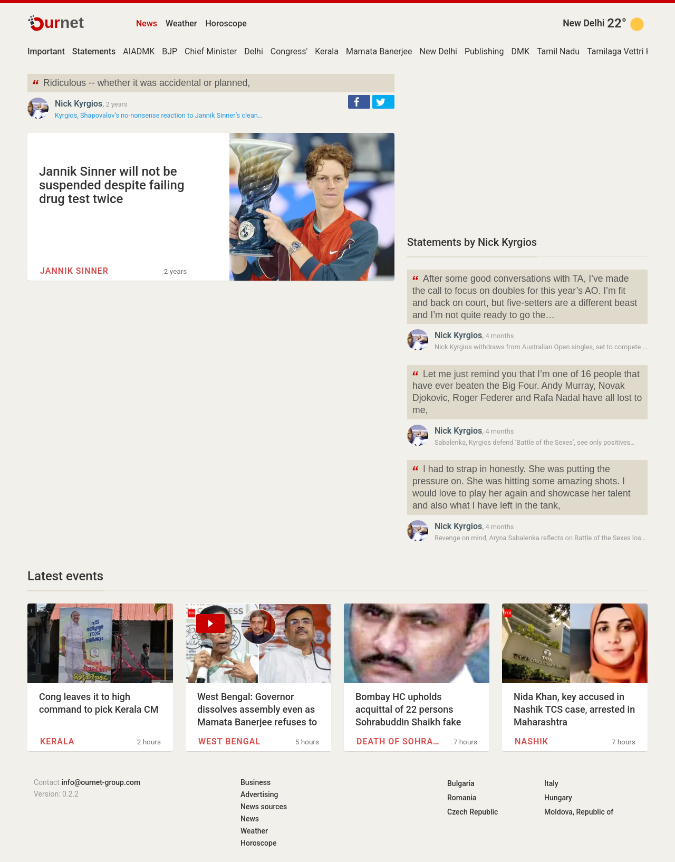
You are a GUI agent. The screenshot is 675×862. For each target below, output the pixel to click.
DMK (520, 51)
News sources (263, 806)
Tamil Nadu (558, 51)
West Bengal (229, 741)
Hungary (558, 797)
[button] (359, 102)
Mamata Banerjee (379, 51)
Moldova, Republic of (578, 812)
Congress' (289, 51)
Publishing (484, 51)
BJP (169, 51)
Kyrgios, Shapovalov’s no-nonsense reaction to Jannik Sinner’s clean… (158, 115)
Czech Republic (472, 812)
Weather (181, 23)
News (146, 23)
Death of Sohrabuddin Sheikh (398, 741)
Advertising (259, 794)
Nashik (531, 741)
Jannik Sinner (74, 271)
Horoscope (226, 23)
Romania (461, 797)
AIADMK (139, 51)
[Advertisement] (527, 148)
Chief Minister (211, 51)
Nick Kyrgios (78, 104)
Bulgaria (461, 783)
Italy (551, 783)
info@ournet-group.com (100, 782)
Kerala (327, 51)
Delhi (253, 51)
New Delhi (583, 23)
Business (255, 782)
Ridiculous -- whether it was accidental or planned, (141, 84)
